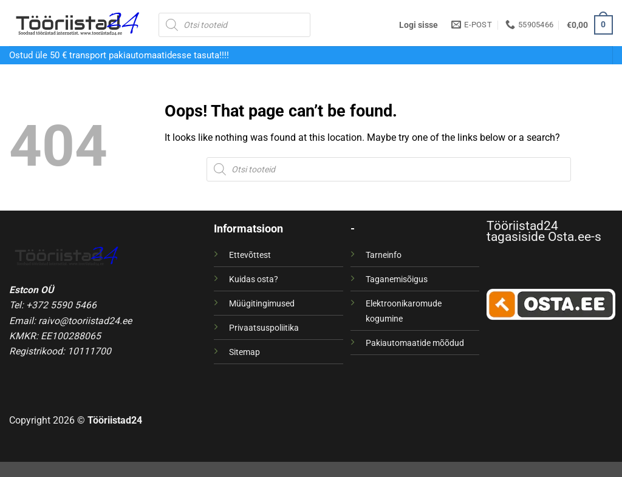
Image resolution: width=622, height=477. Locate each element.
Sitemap (244, 352)
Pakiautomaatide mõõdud (415, 343)
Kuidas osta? (253, 279)
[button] (418, 25)
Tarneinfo (384, 255)
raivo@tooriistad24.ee (85, 320)
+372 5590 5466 (61, 305)
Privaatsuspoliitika (264, 328)
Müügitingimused (262, 303)
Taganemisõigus (397, 279)
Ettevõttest (250, 255)
